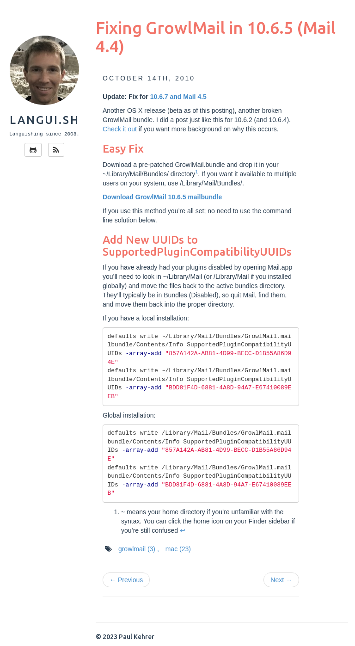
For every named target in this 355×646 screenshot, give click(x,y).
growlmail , (138, 549)
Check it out (120, 129)
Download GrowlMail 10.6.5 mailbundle (162, 197)
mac (178, 549)
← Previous (126, 580)
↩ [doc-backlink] (182, 530)
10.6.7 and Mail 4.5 (178, 96)
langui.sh (45, 120)
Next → (281, 580)
